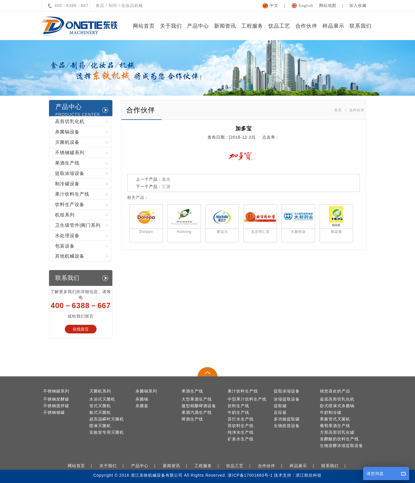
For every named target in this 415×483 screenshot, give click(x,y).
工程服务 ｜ (209, 465)
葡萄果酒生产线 (335, 426)
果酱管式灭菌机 (335, 419)
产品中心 (198, 26)
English (306, 5)
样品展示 (333, 26)
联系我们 (360, 26)
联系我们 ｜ (335, 465)
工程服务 (252, 26)
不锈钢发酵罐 (56, 399)
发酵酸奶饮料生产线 (339, 439)
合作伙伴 (306, 26)
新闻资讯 (225, 26)
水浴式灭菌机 (102, 399)
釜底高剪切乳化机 (337, 399)
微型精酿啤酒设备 (199, 406)
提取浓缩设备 (83, 173)
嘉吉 (166, 179)
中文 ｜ (280, 5)
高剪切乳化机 (83, 121)
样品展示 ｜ (304, 465)
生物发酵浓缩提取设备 (341, 446)
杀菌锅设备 (83, 132)
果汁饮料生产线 (83, 194)
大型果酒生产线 (197, 399)
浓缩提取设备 (287, 399)
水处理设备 (83, 236)
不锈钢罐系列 (83, 153)
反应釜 (280, 412)
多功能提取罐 (287, 419)
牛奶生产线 (238, 412)
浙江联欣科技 (309, 475)
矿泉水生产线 (241, 439)
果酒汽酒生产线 (197, 412)
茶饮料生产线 (241, 426)
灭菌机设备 (83, 142)
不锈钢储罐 (54, 412)
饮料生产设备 (83, 204)
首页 (338, 110)
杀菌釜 (141, 406)
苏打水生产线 (241, 419)
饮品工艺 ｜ (240, 465)
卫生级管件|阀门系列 (83, 225)
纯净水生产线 (241, 432)
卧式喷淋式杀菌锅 (337, 406)
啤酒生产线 (192, 419)
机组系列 (83, 215)
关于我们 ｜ (113, 465)
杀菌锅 (141, 399)
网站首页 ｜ (82, 465)
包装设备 (83, 246)
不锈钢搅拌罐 (56, 406)
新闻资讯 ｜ (177, 465)
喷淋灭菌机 (100, 426)
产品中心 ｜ (145, 465)
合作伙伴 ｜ (272, 465)
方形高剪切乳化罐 (337, 432)
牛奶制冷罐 (331, 412)
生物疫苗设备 (287, 426)
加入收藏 (358, 5)
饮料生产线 (238, 406)
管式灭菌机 (100, 406)
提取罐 (280, 406)
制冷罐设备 (83, 184)
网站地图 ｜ (334, 5)
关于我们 (171, 26)
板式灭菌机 (100, 412)
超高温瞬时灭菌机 (106, 419)
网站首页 (144, 26)
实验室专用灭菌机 (106, 432)
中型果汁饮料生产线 (247, 399)
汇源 (166, 186)
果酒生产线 (83, 163)
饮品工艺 (279, 26)
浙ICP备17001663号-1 (250, 475)
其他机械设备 (83, 256)
